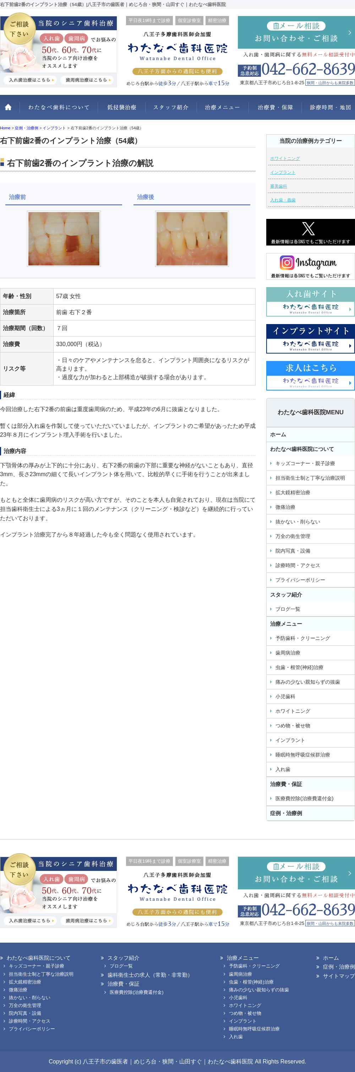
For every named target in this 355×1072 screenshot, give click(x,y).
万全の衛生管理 (292, 536)
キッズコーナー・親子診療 (305, 463)
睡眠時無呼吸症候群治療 (302, 755)
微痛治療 (285, 507)
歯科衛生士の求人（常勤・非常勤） (150, 975)
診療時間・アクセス (297, 565)
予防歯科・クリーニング (302, 638)
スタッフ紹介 (171, 111)
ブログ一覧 (287, 609)
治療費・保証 (275, 111)
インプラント (283, 172)
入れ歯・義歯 (283, 200)
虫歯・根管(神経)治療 (299, 667)
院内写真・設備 (292, 551)
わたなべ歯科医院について (59, 111)
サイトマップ (339, 976)
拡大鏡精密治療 (292, 492)
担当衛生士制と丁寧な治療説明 (310, 478)
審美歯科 (278, 186)
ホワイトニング (285, 158)
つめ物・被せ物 (292, 725)
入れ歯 (282, 769)
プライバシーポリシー (300, 580)
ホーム (10, 111)
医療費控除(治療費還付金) (304, 798)
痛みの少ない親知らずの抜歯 (307, 682)
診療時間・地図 (328, 111)
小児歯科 (285, 696)
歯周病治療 (287, 653)
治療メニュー (222, 111)
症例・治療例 (286, 813)
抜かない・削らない (122, 111)
